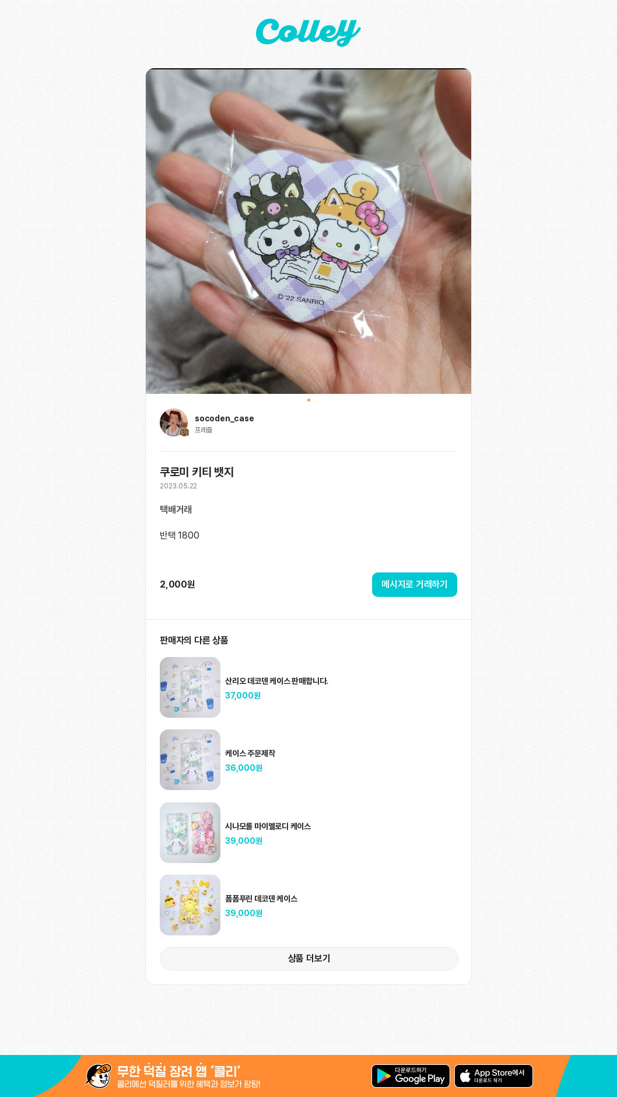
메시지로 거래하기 (414, 584)
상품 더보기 (309, 958)
